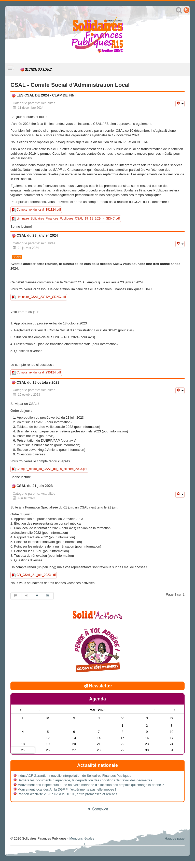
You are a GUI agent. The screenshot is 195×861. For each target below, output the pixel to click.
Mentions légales (81, 838)
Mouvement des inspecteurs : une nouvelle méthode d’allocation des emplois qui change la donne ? (91, 785)
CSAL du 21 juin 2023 (34, 486)
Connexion (100, 809)
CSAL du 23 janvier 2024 (37, 235)
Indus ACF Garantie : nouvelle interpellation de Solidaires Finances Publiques (74, 776)
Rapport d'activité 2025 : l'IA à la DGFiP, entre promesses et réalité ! (67, 794)
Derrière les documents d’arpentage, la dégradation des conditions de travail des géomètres (85, 780)
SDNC (17, 257)
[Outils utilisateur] (180, 104)
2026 (101, 710)
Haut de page (175, 838)
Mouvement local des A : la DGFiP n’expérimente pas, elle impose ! (67, 789)
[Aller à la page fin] (48, 595)
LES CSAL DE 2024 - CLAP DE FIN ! (46, 95)
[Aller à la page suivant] (37, 595)
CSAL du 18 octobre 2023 (37, 382)
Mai (94, 710)
